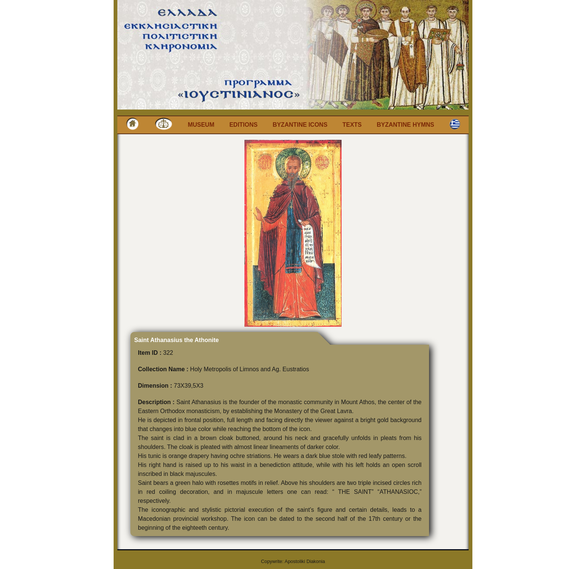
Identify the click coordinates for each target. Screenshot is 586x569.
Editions (243, 125)
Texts (352, 125)
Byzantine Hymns (405, 125)
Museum (201, 125)
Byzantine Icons (299, 125)
